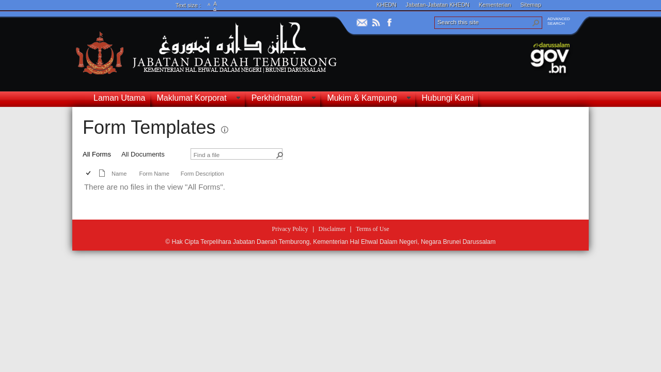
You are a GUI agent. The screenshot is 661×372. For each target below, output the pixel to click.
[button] (536, 22)
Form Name (154, 174)
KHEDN (386, 5)
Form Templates (149, 127)
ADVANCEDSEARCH (558, 21)
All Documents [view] (143, 154)
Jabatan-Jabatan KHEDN (438, 5)
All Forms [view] (97, 154)
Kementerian (495, 5)
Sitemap (530, 5)
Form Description (202, 174)
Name (119, 174)
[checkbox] (89, 173)
